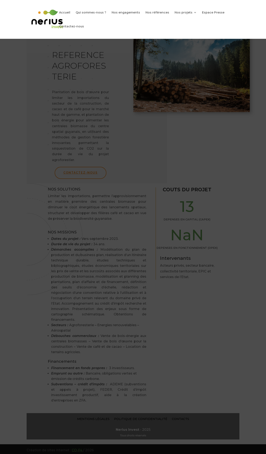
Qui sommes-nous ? (91, 12)
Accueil (64, 12)
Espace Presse (213, 12)
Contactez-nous (71, 26)
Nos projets (183, 12)
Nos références (157, 12)
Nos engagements (126, 12)
